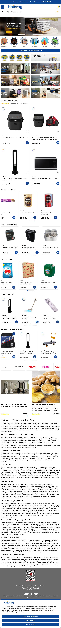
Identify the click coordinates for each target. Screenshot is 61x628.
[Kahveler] (19, 42)
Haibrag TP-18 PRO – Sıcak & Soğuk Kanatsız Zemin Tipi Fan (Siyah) (14, 179)
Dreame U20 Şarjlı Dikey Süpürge (50, 317)
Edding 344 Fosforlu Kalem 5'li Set (9, 248)
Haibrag (4, 176)
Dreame (45, 315)
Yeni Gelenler (14, 103)
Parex (23, 210)
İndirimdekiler (5, 103)
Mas (23, 245)
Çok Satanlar (24, 103)
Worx (3, 350)
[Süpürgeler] (9, 42)
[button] (18, 34)
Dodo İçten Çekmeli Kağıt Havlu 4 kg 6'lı (9, 213)
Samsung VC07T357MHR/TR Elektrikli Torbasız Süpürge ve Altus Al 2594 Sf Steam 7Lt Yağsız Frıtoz (45, 138)
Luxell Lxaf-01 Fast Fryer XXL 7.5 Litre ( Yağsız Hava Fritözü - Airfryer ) (10, 317)
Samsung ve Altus (36, 135)
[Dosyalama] (40, 42)
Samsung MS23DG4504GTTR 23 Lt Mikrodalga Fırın (45, 179)
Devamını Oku (5, 414)
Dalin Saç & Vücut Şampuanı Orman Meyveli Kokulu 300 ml (9, 283)
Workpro (24, 350)
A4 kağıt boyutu (26, 527)
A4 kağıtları (46, 532)
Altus (3, 135)
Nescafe (45, 210)
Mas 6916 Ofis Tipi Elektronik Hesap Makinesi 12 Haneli (30, 248)
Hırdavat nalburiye (7, 557)
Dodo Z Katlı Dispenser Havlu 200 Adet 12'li (49, 282)
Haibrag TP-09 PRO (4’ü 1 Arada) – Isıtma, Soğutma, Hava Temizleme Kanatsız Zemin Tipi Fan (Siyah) (29, 317)
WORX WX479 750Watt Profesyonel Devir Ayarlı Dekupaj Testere (8, 352)
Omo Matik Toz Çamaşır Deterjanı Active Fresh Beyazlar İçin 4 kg (29, 283)
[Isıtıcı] (30, 42)
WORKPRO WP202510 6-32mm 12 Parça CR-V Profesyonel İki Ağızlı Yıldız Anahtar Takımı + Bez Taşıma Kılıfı (30, 352)
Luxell (3, 315)
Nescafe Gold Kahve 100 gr (51, 212)
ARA (57, 12)
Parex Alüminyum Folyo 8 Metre (29, 213)
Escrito (44, 245)
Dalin (3, 280)
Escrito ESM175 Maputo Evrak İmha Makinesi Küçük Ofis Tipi (50, 248)
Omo (23, 280)
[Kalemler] (50, 42)
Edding (3, 245)
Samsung (34, 176)
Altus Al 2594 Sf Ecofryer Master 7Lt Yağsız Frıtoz (15, 137)
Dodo (3, 210)
